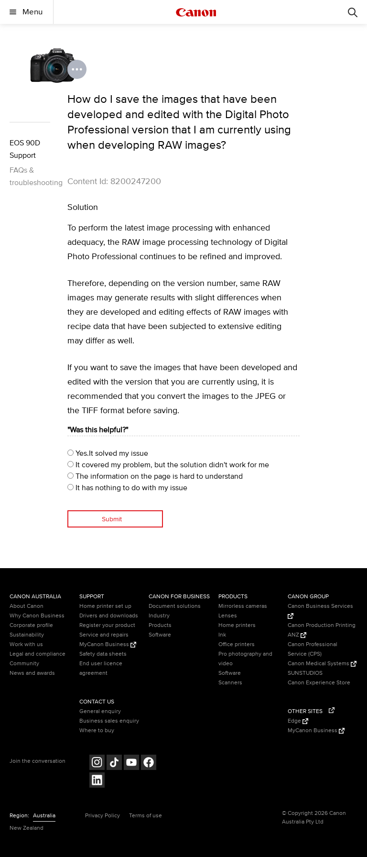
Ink (222, 634)
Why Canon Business (37, 615)
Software (160, 634)
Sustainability (27, 634)
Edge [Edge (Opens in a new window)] (298, 721)
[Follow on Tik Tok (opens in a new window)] (114, 763)
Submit (112, 519)
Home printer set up (105, 606)
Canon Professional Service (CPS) (312, 649)
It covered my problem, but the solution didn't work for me (168, 465)
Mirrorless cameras (242, 606)
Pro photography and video (245, 658)
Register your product (107, 625)
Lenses (227, 615)
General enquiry (100, 711)
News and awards (32, 673)
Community (24, 663)
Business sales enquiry (109, 721)
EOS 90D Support (25, 149)
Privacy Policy (102, 815)
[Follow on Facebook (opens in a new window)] (148, 763)
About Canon (26, 606)
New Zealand (26, 828)
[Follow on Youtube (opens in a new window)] (131, 763)
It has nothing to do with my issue (127, 488)
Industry (159, 615)
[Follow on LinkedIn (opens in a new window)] (97, 781)
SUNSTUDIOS (305, 673)
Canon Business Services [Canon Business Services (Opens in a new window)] (320, 611)
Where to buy (96, 730)
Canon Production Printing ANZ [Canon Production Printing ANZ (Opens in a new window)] (322, 630)
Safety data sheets (103, 654)
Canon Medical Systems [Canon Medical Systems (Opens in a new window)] (322, 663)
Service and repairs (104, 634)
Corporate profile (31, 625)
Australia (44, 815)
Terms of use (145, 815)
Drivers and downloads (108, 615)
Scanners (230, 682)
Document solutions (175, 606)
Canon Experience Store (319, 682)
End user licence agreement (100, 668)
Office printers (236, 644)
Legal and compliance (37, 654)
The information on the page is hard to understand (155, 476)
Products (160, 625)
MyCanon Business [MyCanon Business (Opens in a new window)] (107, 644)
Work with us (26, 644)
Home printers (237, 625)
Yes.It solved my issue (107, 453)
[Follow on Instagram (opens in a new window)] (97, 763)
